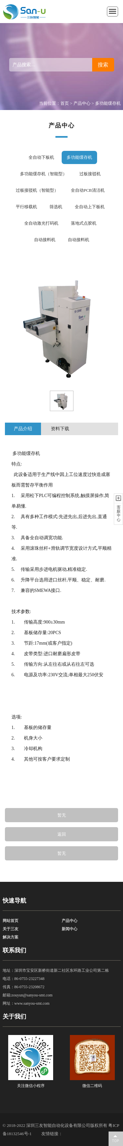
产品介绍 (23, 428)
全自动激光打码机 (41, 223)
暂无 (61, 815)
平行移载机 (26, 206)
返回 (61, 834)
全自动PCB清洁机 (88, 190)
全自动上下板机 (90, 206)
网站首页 (10, 920)
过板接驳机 (90, 173)
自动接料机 (44, 239)
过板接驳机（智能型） (37, 190)
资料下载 (60, 428)
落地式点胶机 (83, 223)
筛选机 (56, 206)
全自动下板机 (41, 157)
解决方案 (10, 937)
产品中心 (82, 103)
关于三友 (10, 929)
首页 (64, 103)
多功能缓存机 (108, 103)
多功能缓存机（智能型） (43, 173)
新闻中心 (69, 929)
